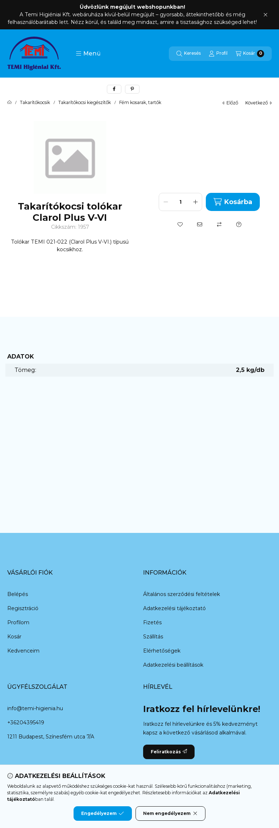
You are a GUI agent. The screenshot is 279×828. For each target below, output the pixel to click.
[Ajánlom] (199, 224)
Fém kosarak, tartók (140, 102)
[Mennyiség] (180, 202)
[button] (88, 53)
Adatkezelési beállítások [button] (173, 665)
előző (230, 102)
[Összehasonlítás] (219, 224)
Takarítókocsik (35, 102)
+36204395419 (25, 722)
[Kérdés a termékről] (239, 224)
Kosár (14, 636)
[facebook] (114, 89)
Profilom (18, 622)
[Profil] (218, 53)
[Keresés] (188, 53)
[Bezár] (265, 14)
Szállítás (153, 636)
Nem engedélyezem (170, 813)
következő (258, 102)
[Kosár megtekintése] (250, 53)
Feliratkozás (169, 751)
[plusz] (195, 202)
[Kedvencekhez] (180, 224)
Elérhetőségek (161, 650)
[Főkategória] (9, 102)
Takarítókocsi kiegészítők (84, 102)
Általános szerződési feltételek (181, 594)
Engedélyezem (102, 813)
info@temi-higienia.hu (35, 708)
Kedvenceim (23, 650)
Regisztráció (22, 608)
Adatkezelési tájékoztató (174, 608)
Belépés (17, 594)
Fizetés (152, 622)
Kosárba (232, 202)
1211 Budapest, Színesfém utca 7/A (50, 736)
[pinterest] (132, 89)
